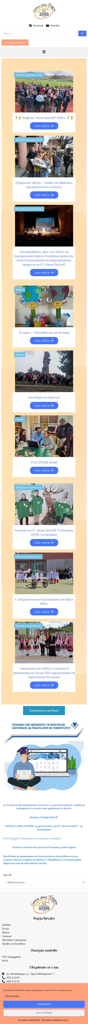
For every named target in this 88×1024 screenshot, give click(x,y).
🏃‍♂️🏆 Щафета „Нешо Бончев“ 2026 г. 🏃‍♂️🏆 (44, 118)
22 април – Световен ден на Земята (44, 332)
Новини (20, 289)
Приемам (44, 1004)
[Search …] (39, 33)
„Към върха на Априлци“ (44, 397)
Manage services (12, 996)
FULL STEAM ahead (44, 462)
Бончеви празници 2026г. (29, 75)
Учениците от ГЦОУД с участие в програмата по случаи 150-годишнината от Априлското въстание (44, 673)
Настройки (44, 1012)
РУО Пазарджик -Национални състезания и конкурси (32, 838)
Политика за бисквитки (29, 1020)
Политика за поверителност (55, 1020)
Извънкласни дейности (28, 487)
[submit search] (82, 33)
